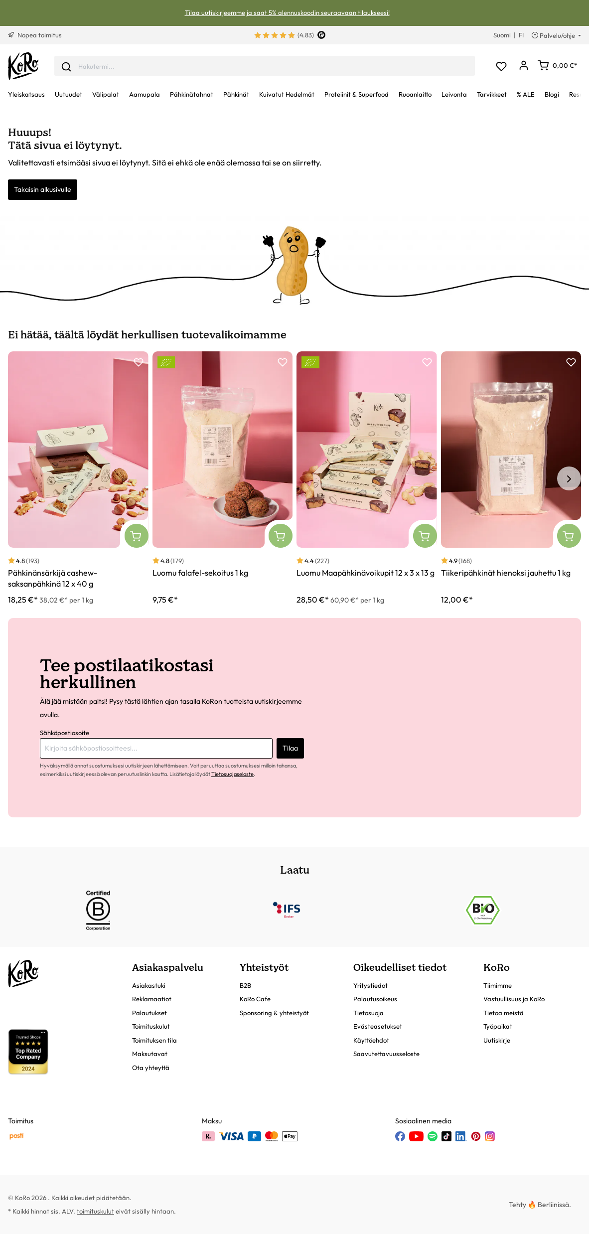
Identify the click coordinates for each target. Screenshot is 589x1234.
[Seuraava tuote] (569, 478)
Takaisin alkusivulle (42, 189)
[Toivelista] (501, 66)
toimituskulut (95, 1211)
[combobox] (264, 66)
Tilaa (290, 748)
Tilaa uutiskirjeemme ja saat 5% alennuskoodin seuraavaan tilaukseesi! (287, 12)
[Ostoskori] (557, 65)
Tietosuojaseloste (232, 774)
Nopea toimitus (35, 35)
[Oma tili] (523, 66)
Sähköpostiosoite (64, 733)
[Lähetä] (66, 66)
